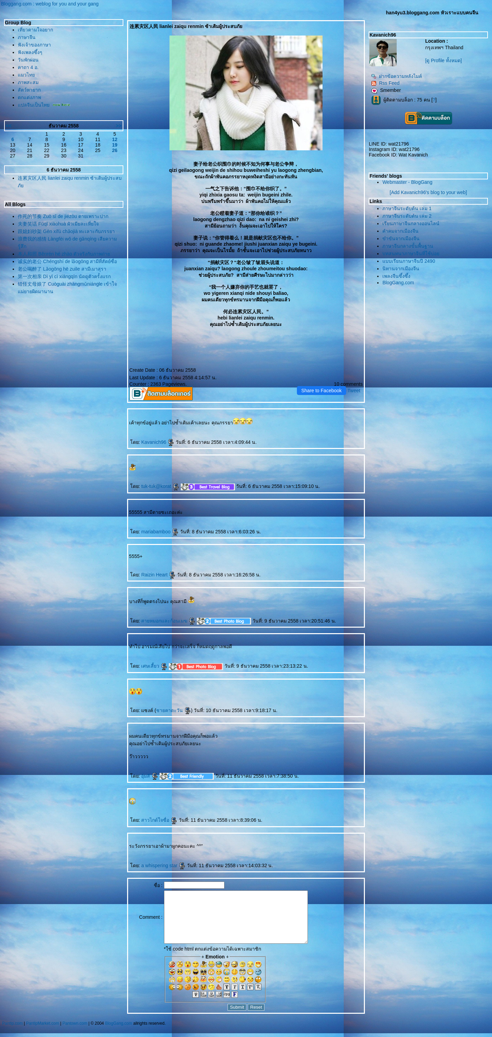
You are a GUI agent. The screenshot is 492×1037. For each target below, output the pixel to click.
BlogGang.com (398, 282)
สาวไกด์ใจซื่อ (159, 820)
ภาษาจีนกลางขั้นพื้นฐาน (407, 246)
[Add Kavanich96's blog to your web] (428, 192)
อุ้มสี (149, 776)
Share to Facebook (321, 390)
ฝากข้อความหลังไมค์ (396, 76)
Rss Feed (385, 83)
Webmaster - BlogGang (407, 182)
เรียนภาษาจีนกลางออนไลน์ (410, 223)
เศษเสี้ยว (154, 666)
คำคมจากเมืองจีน (400, 231)
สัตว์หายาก (29, 90)
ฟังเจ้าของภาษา (34, 44)
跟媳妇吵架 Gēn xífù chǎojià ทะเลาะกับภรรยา (66, 231)
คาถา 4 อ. (28, 67)
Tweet (353, 390)
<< (8, 125)
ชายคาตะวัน (173, 710)
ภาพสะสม (28, 82)
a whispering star (163, 865)
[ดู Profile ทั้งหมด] (443, 60)
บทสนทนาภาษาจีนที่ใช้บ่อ (410, 253)
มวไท (26, 75)
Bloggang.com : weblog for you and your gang (50, 3)
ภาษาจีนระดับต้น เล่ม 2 (407, 216)
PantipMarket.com (42, 1033)
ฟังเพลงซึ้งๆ (30, 52)
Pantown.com (75, 1033)
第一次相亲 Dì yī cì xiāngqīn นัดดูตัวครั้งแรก (64, 276)
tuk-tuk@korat (160, 486)
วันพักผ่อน (28, 60)
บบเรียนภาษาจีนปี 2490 (408, 261)
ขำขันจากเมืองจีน (401, 238)
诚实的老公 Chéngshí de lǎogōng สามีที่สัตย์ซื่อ (67, 261)
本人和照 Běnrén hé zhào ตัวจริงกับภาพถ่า (64, 254)
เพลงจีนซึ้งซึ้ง (396, 276)
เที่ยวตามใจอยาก (35, 29)
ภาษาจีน (27, 37)
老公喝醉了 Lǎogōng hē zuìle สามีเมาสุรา (62, 269)
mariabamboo (160, 531)
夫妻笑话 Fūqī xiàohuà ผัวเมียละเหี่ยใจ (58, 224)
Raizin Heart (158, 574)
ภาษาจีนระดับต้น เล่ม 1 (407, 208)
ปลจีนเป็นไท (34, 105)
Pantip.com (12, 1033)
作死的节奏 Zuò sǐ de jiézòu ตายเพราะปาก (63, 216)
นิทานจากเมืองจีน (400, 268)
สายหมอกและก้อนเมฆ (168, 621)
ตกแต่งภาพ (29, 97)
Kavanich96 (157, 442)
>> (118, 125)
